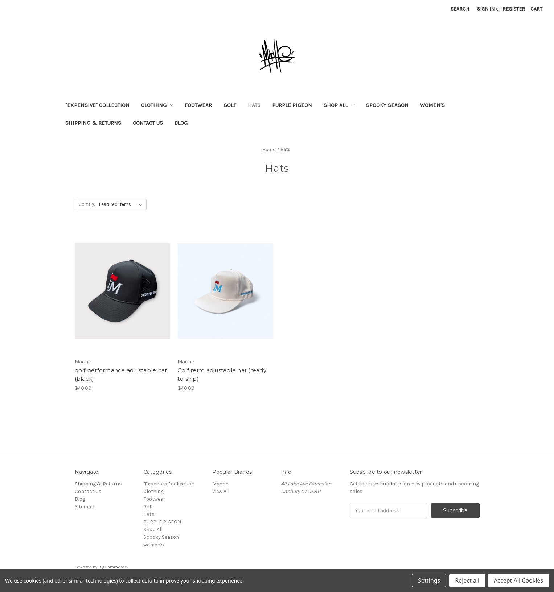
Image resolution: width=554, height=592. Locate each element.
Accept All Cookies (518, 580)
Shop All (339, 105)
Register (513, 9)
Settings (429, 580)
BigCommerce (113, 567)
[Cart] (536, 9)
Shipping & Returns (93, 123)
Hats (254, 105)
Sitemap (84, 507)
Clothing (157, 105)
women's (432, 105)
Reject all (467, 580)
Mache (220, 484)
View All (220, 491)
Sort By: (87, 204)
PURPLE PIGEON (292, 105)
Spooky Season (387, 105)
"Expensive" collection (97, 105)
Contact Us (148, 123)
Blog (181, 123)
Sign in (486, 9)
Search (460, 9)
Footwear (198, 105)
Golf (229, 105)
